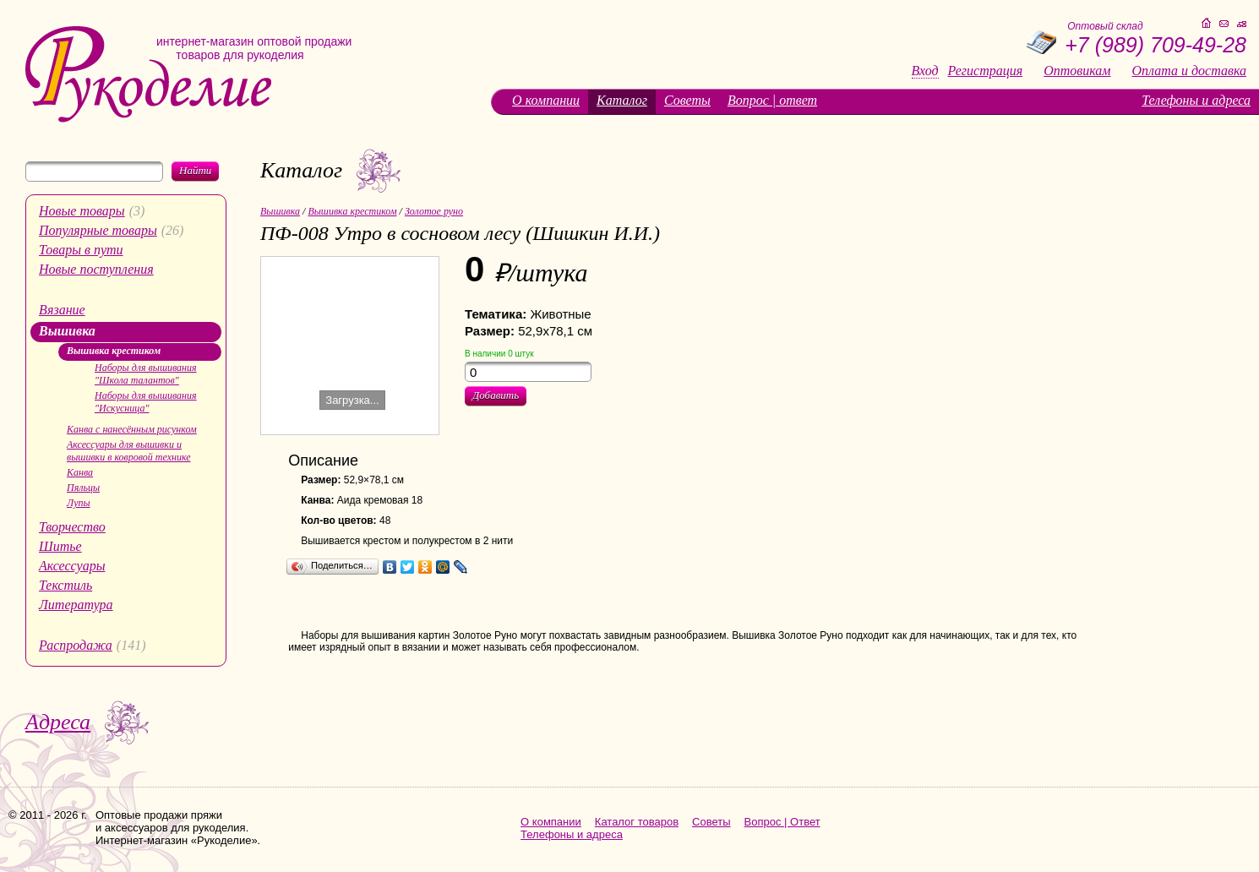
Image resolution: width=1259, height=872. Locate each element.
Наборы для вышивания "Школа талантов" (146, 374)
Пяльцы (83, 487)
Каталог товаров (637, 821)
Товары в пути (81, 250)
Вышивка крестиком (114, 351)
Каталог (622, 100)
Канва (80, 472)
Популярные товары (98, 230)
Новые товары (82, 211)
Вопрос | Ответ (782, 821)
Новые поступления (96, 269)
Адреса (57, 722)
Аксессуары (72, 566)
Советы (687, 100)
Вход (925, 71)
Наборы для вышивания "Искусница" (146, 402)
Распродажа (75, 645)
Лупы (78, 503)
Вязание (62, 309)
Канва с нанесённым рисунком (132, 429)
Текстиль (65, 585)
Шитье (60, 546)
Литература (76, 604)
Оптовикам (1077, 71)
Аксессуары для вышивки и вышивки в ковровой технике (129, 451)
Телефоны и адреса (1196, 100)
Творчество (72, 527)
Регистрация (985, 71)
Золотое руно (434, 211)
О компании (546, 100)
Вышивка (67, 331)
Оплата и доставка (1189, 71)
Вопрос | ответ (772, 100)
